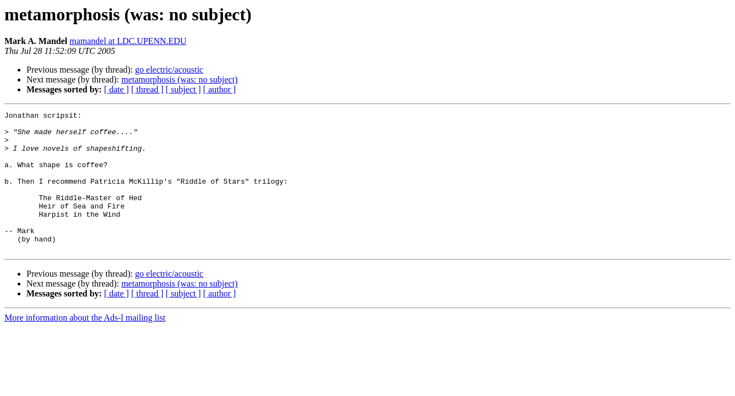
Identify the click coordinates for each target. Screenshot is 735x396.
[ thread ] (147, 89)
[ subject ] (183, 89)
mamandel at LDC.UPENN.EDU (127, 41)
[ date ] (116, 89)
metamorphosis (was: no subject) (179, 79)
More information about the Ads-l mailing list (84, 345)
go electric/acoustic (169, 69)
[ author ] (219, 89)
